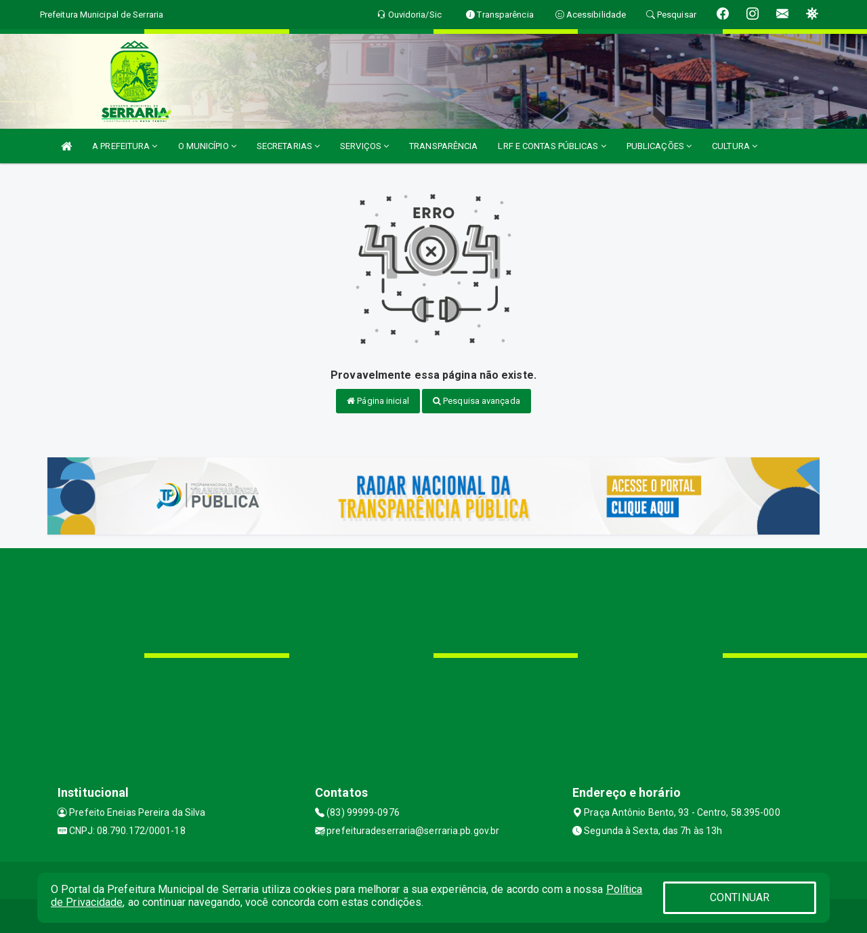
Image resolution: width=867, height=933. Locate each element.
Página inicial (378, 401)
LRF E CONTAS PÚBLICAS (552, 146)
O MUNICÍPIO (207, 146)
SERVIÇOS (364, 146)
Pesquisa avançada (476, 401)
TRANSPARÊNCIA (443, 146)
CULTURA (734, 146)
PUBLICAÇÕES (659, 146)
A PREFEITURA (124, 146)
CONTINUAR (739, 897)
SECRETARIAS (288, 146)
